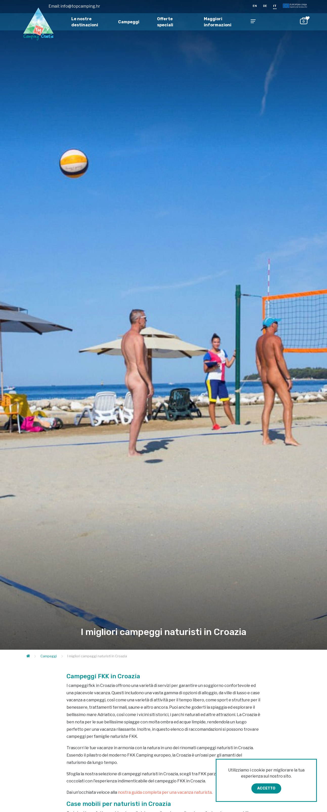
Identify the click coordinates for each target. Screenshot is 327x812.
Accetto (266, 788)
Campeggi (128, 21)
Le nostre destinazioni (84, 21)
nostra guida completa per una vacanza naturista (165, 792)
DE (265, 6)
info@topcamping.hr (80, 6)
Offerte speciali (165, 21)
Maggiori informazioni (217, 21)
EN (255, 6)
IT (274, 6)
